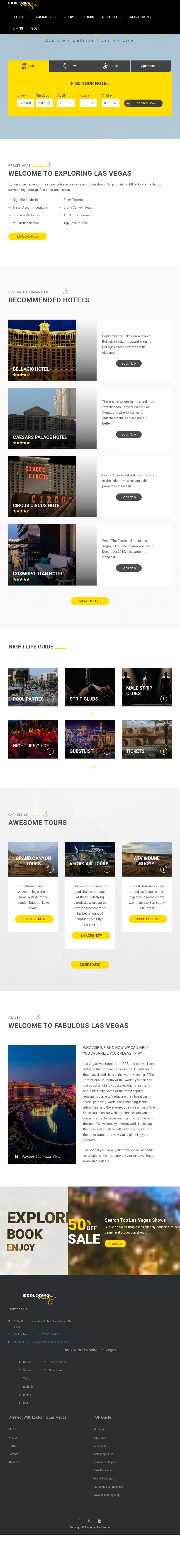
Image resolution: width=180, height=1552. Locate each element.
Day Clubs (99, 1450)
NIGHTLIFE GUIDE (31, 745)
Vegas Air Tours (89, 861)
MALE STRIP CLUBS (139, 691)
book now (129, 361)
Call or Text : (21, 1347)
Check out (43, 95)
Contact (13, 1467)
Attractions (55, 1383)
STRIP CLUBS (84, 699)
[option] (33, 688)
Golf (25, 1416)
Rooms (85, 95)
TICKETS (135, 750)
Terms (12, 1458)
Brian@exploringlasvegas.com (50, 1355)
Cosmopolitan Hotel (38, 571)
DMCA (12, 1442)
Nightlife (28, 1399)
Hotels (27, 1375)
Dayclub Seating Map (106, 1507)
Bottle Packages (103, 1491)
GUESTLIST (82, 750)
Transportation (57, 1375)
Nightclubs (100, 1442)
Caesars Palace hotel (40, 434)
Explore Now (27, 236)
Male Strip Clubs (103, 1467)
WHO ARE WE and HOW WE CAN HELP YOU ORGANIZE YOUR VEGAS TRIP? (117, 1055)
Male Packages (103, 1483)
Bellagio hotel (31, 366)
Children (108, 95)
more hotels (90, 602)
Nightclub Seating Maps (108, 1499)
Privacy (12, 1450)
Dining (27, 1407)
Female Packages (104, 1475)
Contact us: (21, 1355)
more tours (90, 964)
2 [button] (93, 766)
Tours (26, 1391)
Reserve (115, 1252)
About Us (14, 1475)
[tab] (28, 66)
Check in (23, 95)
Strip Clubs (100, 1458)
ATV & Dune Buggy (147, 859)
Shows (27, 1383)
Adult (61, 95)
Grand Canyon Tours (33, 859)
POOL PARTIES (28, 699)
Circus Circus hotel (37, 503)
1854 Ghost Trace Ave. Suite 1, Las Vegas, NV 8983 (43, 1337)
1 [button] (86, 766)
